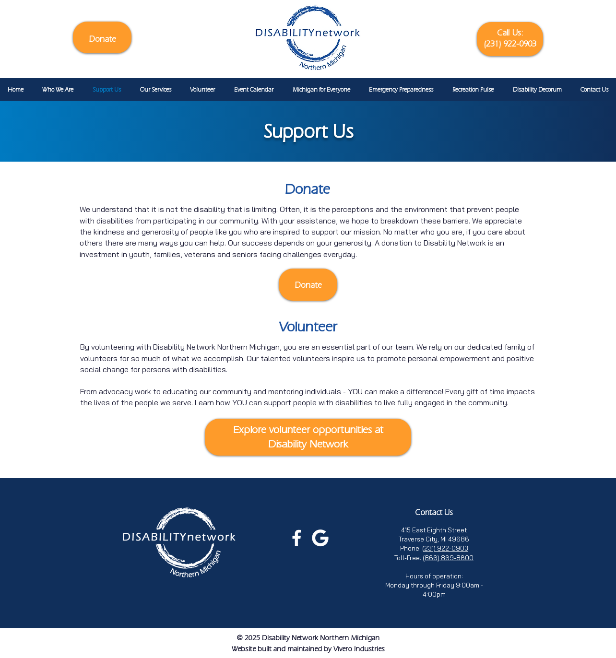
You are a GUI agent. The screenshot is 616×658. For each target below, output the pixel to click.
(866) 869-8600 (448, 558)
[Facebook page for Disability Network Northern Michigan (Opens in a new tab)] (296, 538)
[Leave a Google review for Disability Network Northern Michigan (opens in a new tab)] (320, 538)
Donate (102, 39)
